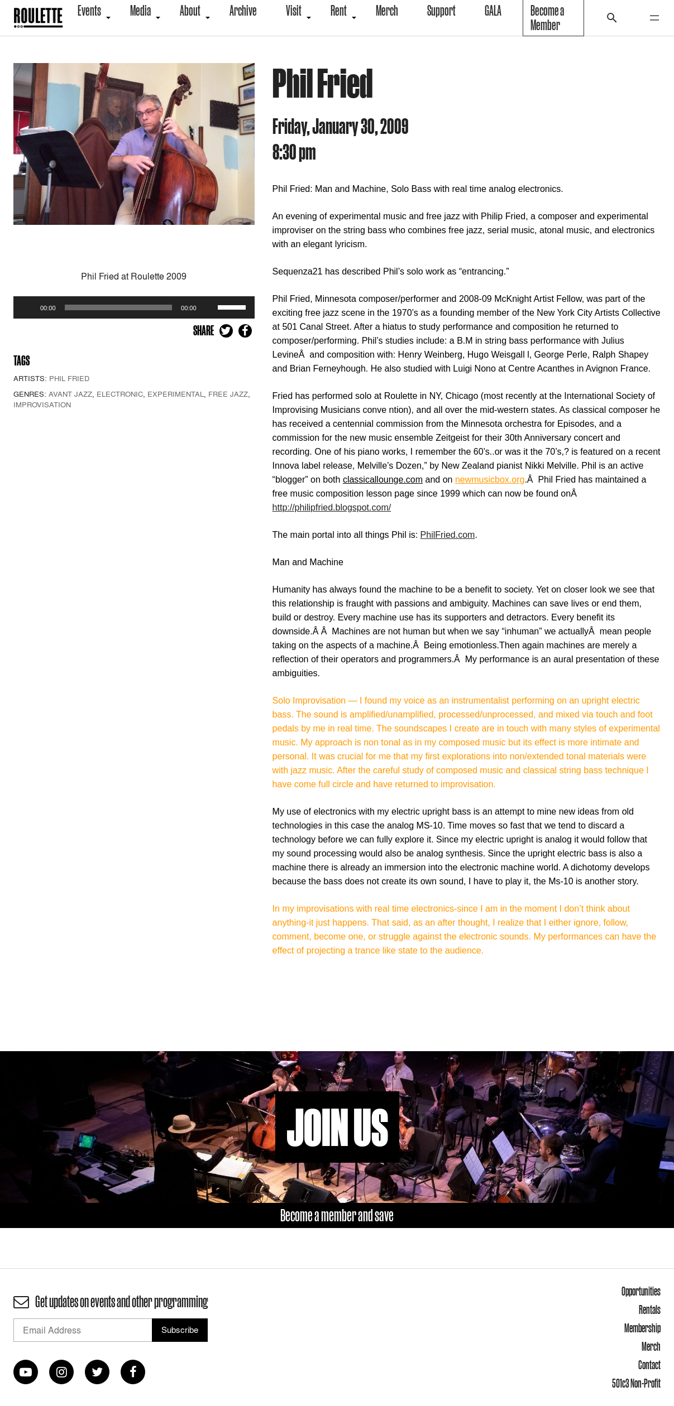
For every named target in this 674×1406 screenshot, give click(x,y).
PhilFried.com (447, 535)
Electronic (120, 394)
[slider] (119, 307)
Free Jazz (228, 394)
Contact (649, 1364)
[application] (134, 307)
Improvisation (42, 404)
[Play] (28, 307)
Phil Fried (69, 378)
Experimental (175, 394)
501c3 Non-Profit (636, 1383)
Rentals (650, 1309)
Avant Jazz (70, 394)
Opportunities (641, 1291)
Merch (651, 1346)
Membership (642, 1328)
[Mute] (208, 307)
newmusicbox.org (490, 479)
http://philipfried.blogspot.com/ (332, 507)
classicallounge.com (383, 479)
